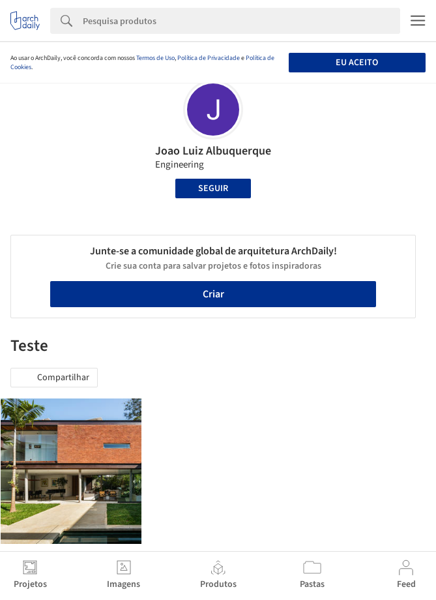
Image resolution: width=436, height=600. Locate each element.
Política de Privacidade (208, 58)
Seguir (213, 188)
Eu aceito (357, 62)
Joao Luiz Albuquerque (213, 151)
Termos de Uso (155, 58)
